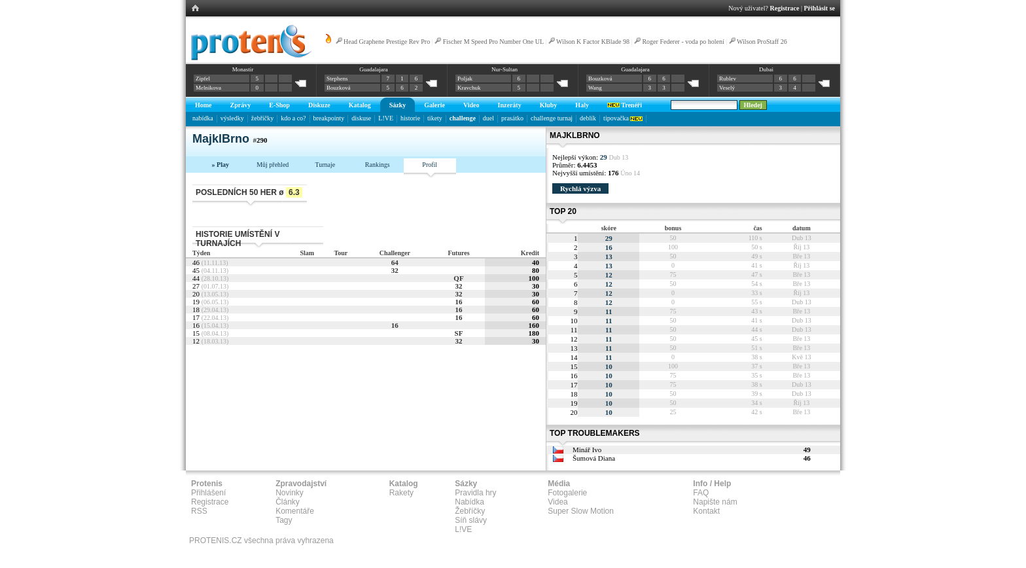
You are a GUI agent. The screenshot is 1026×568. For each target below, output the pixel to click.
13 (608, 256)
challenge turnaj (552, 118)
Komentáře (294, 511)
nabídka (202, 118)
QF (458, 278)
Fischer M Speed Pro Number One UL (493, 41)
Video (471, 105)
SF (459, 333)
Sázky (397, 105)
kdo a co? (293, 118)
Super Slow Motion (581, 511)
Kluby (548, 105)
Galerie (434, 105)
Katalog (360, 105)
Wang (595, 87)
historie (410, 118)
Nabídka (469, 501)
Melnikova (208, 87)
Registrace (785, 8)
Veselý (727, 87)
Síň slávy (471, 520)
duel (488, 118)
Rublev (727, 78)
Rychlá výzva (580, 188)
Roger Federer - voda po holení (683, 41)
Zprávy (240, 105)
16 (458, 302)
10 (608, 366)
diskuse (361, 118)
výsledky (232, 118)
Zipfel (203, 78)
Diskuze (319, 105)
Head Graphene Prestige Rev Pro (387, 41)
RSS (199, 511)
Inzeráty (510, 105)
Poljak (464, 78)
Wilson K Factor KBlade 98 (592, 41)
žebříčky (262, 118)
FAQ (701, 492)
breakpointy (329, 118)
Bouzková (339, 87)
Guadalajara (373, 69)
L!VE (385, 118)
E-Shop (279, 105)
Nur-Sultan (504, 69)
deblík (588, 118)
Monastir (243, 69)
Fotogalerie (567, 492)
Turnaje (325, 164)
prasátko (512, 118)
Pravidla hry (475, 492)
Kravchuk (469, 87)
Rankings (377, 164)
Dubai (766, 69)
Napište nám (715, 501)
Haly (582, 105)
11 (608, 311)
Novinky (289, 492)
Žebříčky (470, 511)
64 (394, 262)
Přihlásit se (820, 8)
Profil (429, 164)
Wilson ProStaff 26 (762, 41)
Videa (557, 501)
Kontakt (706, 511)
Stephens (337, 78)
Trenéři (624, 105)
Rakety (401, 492)
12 (608, 275)
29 (608, 238)
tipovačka (623, 118)
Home (203, 105)
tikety (434, 118)
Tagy (283, 520)
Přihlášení (208, 492)
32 (394, 270)
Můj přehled (272, 164)
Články (287, 501)
